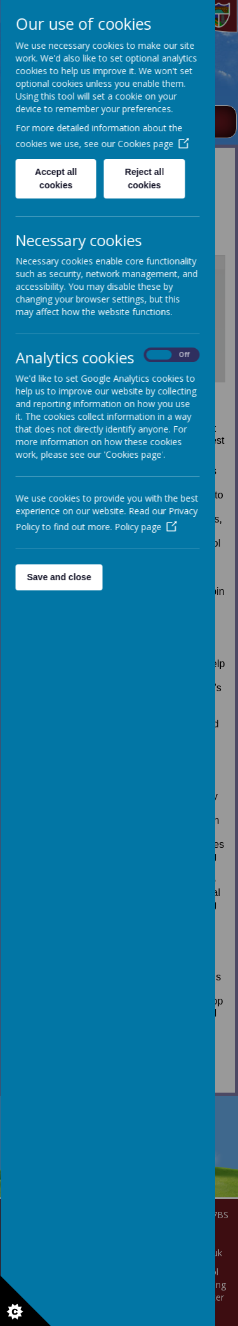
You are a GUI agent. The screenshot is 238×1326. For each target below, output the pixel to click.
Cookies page (152, 144)
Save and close (59, 577)
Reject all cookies (143, 178)
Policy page (145, 527)
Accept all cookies (56, 178)
